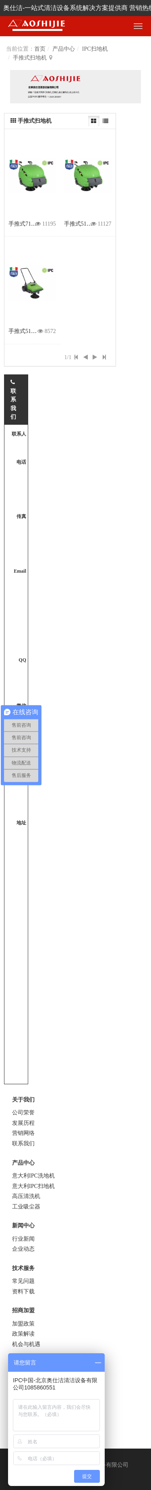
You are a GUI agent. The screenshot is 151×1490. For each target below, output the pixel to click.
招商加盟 (23, 1310)
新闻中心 (23, 1226)
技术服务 (23, 1268)
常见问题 (23, 1281)
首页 (40, 49)
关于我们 (23, 1100)
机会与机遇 (26, 1344)
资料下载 (23, 1292)
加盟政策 (23, 1324)
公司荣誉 (23, 1113)
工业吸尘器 (26, 1207)
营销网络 (23, 1133)
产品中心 (63, 49)
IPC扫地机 (95, 49)
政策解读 (23, 1334)
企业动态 (23, 1249)
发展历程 (23, 1123)
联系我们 (23, 1144)
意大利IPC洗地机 (33, 1176)
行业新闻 (23, 1239)
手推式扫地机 (30, 58)
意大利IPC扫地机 (33, 1186)
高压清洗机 (26, 1196)
